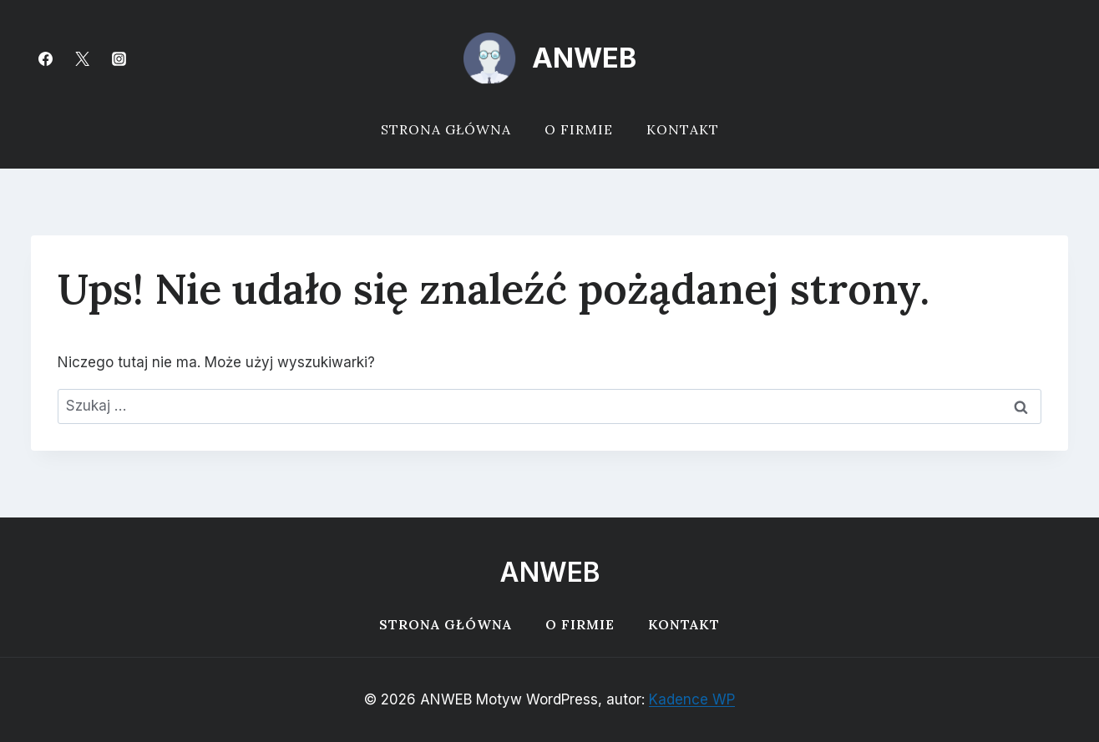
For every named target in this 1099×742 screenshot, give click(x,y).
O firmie (578, 129)
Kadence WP (692, 699)
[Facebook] (45, 58)
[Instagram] (118, 58)
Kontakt (682, 129)
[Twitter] (82, 58)
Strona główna (446, 129)
